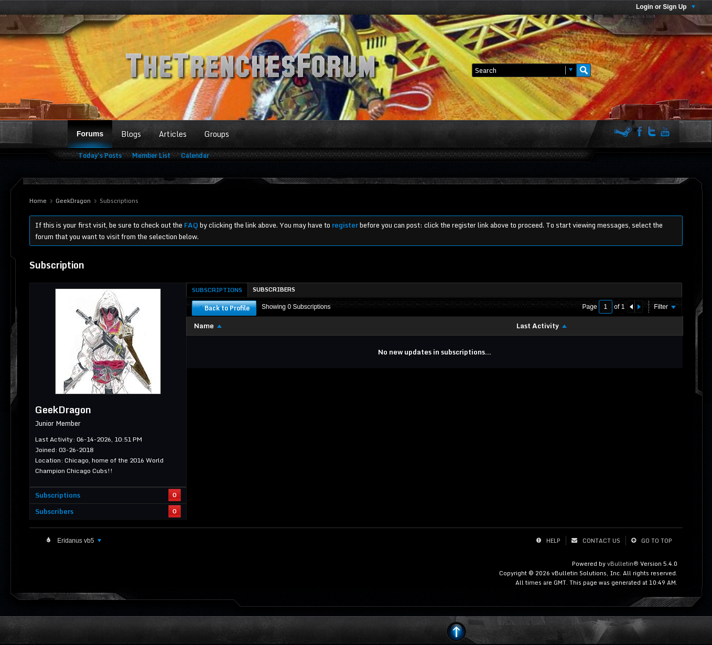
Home (38, 201)
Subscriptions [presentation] (217, 290)
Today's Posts (100, 155)
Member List (151, 155)
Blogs (131, 134)
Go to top (656, 540)
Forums (90, 134)
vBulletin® (623, 563)
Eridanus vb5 (78, 540)
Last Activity (537, 325)
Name (204, 325)
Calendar (195, 155)
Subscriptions (57, 495)
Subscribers (54, 511)
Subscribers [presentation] (274, 289)
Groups (216, 134)
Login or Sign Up (665, 6)
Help (553, 540)
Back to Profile (224, 308)
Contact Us (601, 540)
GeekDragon (73, 201)
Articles (173, 134)
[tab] (217, 290)
